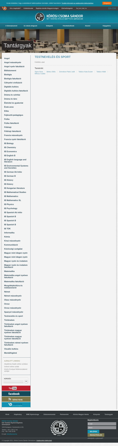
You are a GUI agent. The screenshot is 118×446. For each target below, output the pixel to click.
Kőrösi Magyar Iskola (81, 414)
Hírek (7, 414)
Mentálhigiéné (10, 353)
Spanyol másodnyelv (13, 312)
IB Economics (10, 151)
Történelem (9, 320)
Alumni (87, 26)
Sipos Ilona (39, 72)
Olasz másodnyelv (12, 300)
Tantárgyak (109, 414)
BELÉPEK (93, 431)
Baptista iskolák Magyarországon (47, 8)
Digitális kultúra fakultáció (16, 91)
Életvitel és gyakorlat (13, 103)
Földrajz (7, 127)
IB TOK (7, 229)
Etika (6, 111)
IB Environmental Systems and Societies (16, 167)
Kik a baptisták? (15, 8)
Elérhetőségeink (67, 8)
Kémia (7, 237)
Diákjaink (49, 26)
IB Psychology (10, 208)
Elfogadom (107, 3)
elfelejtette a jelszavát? (95, 438)
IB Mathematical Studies (15, 192)
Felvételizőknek (68, 26)
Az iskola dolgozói (30, 26)
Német (7, 292)
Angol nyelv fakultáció (14, 66)
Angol (7, 58)
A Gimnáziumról (11, 26)
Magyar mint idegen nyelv (16, 253)
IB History (8, 180)
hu (77, 8)
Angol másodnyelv (12, 62)
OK (26, 381)
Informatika (9, 233)
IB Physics (9, 204)
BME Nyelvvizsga (32, 414)
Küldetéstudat (28, 8)
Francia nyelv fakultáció (15, 139)
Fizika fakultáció (11, 123)
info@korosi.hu (12, 434)
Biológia (8, 75)
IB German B (10, 176)
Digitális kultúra (11, 87)
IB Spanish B (10, 216)
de (83, 8)
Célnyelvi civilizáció (13, 83)
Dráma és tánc (10, 99)
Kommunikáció (11, 245)
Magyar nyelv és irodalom (16, 261)
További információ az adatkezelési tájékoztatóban (77, 3)
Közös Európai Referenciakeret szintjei (15, 370)
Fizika (6, 119)
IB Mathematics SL (12, 200)
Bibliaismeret (10, 71)
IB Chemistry (10, 147)
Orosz (7, 304)
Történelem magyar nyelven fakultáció (13, 331)
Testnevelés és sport (13, 316)
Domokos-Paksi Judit (67, 72)
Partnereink (64, 414)
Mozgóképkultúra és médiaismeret (13, 287)
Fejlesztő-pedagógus (13, 115)
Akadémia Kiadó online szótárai (16, 364)
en (80, 8)
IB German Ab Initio (13, 172)
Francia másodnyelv (13, 135)
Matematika (9, 271)
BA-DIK (112, 8)
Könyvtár (96, 414)
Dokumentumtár (50, 414)
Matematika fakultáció (14, 282)
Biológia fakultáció (12, 79)
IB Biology (9, 143)
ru (86, 8)
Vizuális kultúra (11, 349)
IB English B (9, 156)
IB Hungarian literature (14, 188)
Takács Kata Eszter (86, 72)
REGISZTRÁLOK (96, 435)
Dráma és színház (12, 95)
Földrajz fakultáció (12, 131)
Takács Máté (101, 72)
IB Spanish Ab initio (13, 212)
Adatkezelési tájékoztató (44, 440)
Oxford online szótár (11, 367)
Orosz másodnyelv (12, 308)
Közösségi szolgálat (13, 249)
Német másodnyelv (13, 296)
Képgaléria (107, 26)
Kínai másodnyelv (12, 241)
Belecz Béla (51, 72)
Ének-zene (9, 107)
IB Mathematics (11, 196)
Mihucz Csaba (40, 74)
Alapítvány (18, 414)
